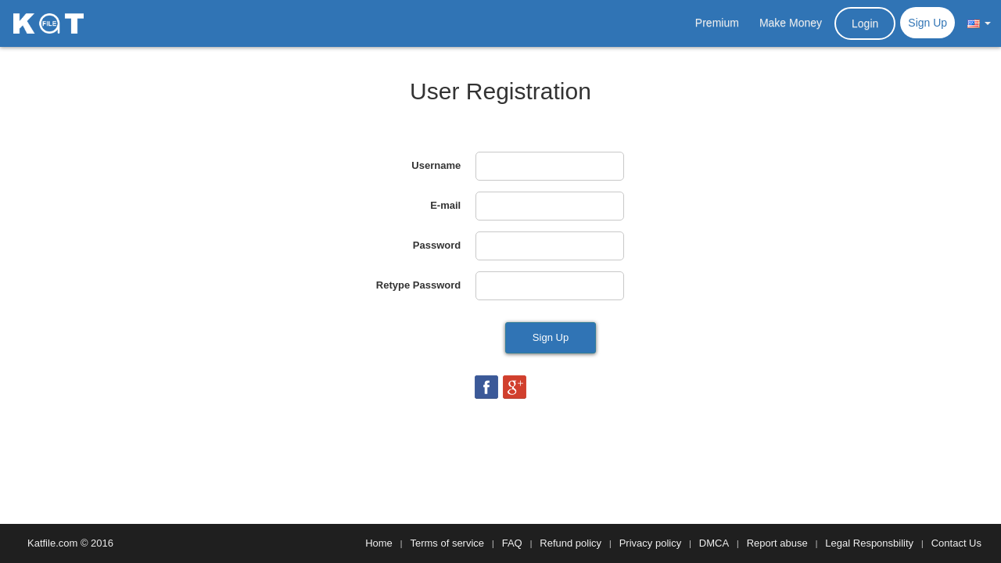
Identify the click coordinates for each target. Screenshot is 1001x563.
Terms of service (447, 543)
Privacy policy (650, 543)
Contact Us (956, 543)
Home (379, 543)
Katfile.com (52, 543)
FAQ (512, 543)
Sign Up (927, 22)
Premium (717, 22)
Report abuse (777, 543)
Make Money (790, 22)
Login (865, 23)
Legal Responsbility (869, 543)
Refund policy (570, 543)
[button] (979, 22)
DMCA (714, 543)
